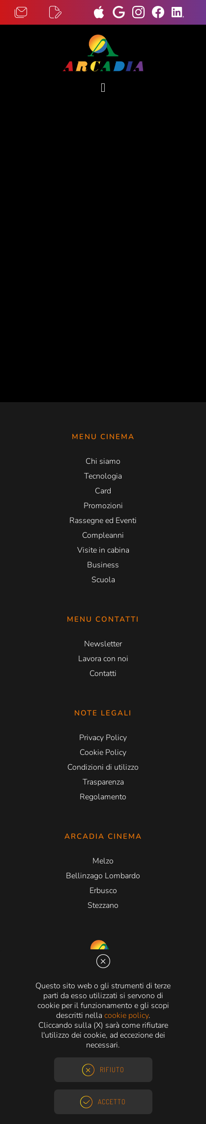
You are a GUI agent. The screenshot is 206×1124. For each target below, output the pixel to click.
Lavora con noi (103, 658)
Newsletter (103, 643)
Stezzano (103, 905)
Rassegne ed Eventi (103, 520)
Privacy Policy (103, 737)
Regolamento (103, 796)
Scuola (103, 579)
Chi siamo (103, 461)
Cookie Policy (103, 752)
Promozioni (103, 505)
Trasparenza (103, 782)
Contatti (103, 673)
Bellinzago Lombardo (103, 875)
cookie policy (126, 1015)
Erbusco (103, 890)
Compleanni (103, 535)
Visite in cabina (103, 550)
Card (103, 491)
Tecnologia (103, 476)
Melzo (103, 861)
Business (103, 565)
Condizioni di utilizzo (103, 767)
